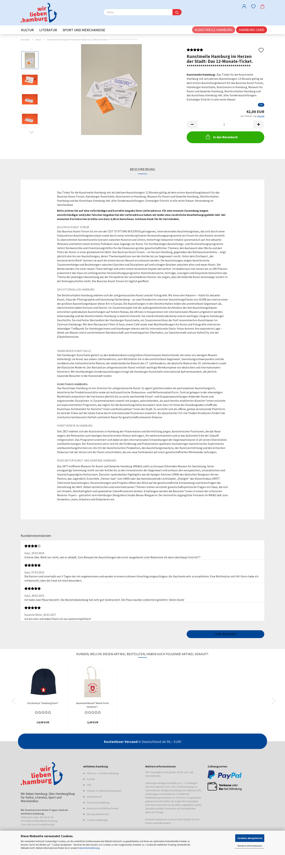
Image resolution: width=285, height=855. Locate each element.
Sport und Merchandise (84, 30)
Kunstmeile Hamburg (213, 29)
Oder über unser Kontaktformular (38, 824)
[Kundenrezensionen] (195, 51)
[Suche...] (177, 12)
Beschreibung (142, 169)
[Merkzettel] (253, 6)
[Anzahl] (225, 124)
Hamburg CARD (251, 29)
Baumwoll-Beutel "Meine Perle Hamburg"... (92, 704)
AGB (89, 785)
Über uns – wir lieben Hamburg (103, 773)
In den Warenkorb (221, 137)
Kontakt (91, 779)
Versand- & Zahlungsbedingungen (104, 790)
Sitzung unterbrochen (98, 814)
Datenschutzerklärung (88, 848)
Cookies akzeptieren (249, 838)
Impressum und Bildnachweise (102, 808)
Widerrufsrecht (94, 796)
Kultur (27, 30)
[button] (244, 6)
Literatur (48, 30)
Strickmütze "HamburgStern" (43, 703)
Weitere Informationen (250, 845)
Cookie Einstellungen (97, 820)
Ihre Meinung (225, 634)
